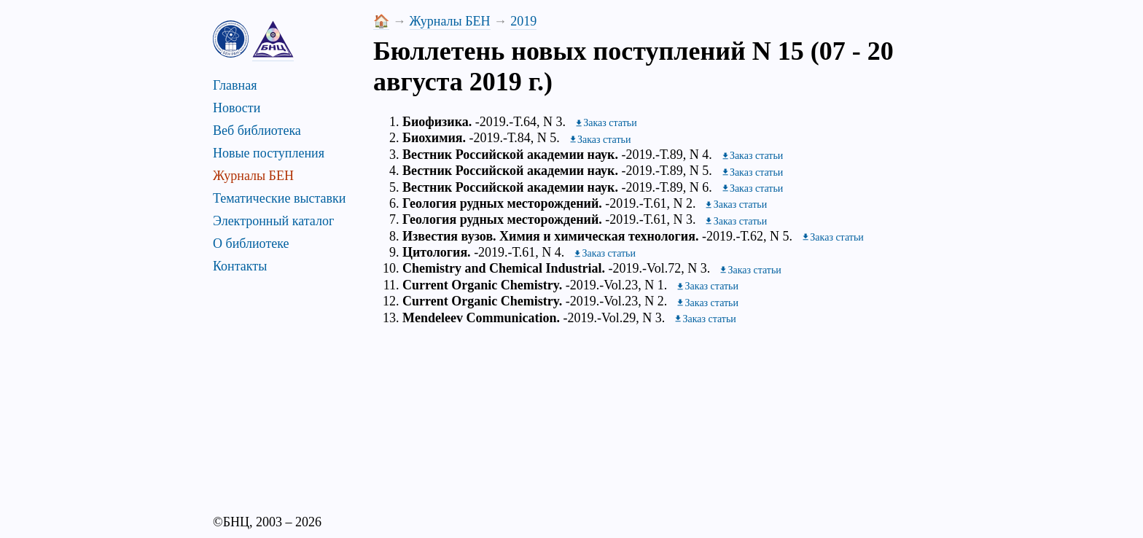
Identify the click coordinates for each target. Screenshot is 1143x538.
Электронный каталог (273, 221)
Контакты (240, 266)
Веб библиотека (257, 130)
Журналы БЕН (253, 175)
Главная (235, 85)
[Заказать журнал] (605, 122)
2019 (523, 21)
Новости (236, 108)
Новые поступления (268, 153)
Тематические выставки (279, 198)
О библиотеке (251, 243)
